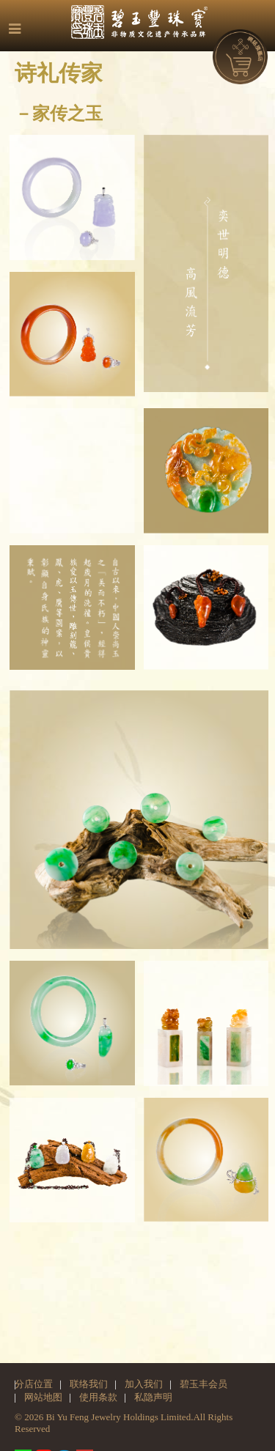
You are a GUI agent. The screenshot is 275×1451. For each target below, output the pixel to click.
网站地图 (43, 1397)
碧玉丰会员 (203, 1383)
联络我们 (89, 1383)
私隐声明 (153, 1397)
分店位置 (34, 1383)
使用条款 (98, 1397)
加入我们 (144, 1383)
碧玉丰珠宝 (145, 22)
